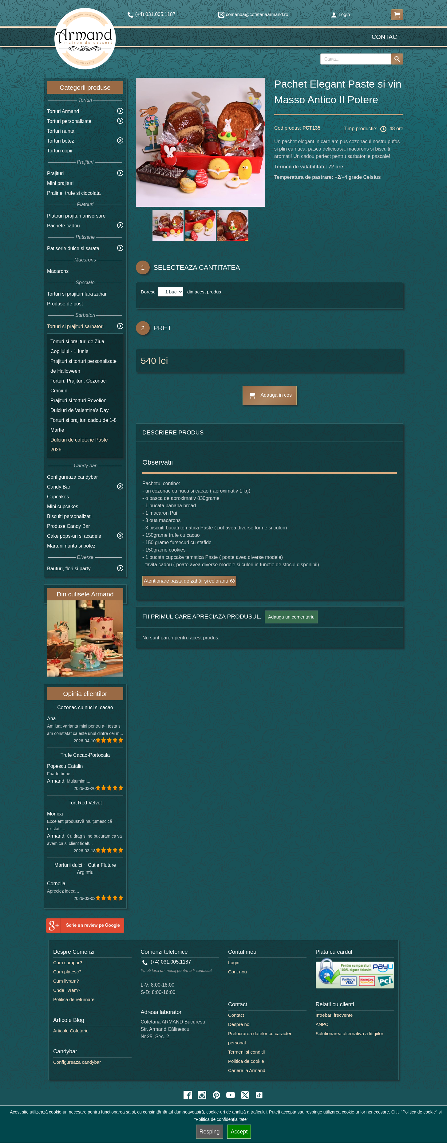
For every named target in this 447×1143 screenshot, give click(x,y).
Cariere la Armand (246, 1070)
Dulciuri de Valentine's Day (79, 410)
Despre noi (239, 1024)
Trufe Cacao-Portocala (85, 755)
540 (148, 360)
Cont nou (237, 971)
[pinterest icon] (216, 1095)
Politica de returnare (73, 999)
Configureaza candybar (72, 477)
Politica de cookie (246, 1061)
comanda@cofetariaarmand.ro (253, 14)
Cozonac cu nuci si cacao (85, 707)
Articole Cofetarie (71, 1030)
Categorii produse (85, 87)
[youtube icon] (230, 1095)
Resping (210, 1132)
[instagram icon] (202, 1095)
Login (340, 14)
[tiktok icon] (259, 1095)
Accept (239, 1132)
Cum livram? (66, 981)
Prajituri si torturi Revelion (78, 400)
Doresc (149, 291)
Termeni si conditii (246, 1052)
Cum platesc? (67, 971)
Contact (386, 36)
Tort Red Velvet (85, 802)
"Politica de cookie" (419, 1112)
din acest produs (203, 291)
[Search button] (397, 59)
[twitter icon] (245, 1095)
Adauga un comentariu (291, 616)
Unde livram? (66, 990)
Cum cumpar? (67, 962)
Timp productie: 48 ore (373, 129)
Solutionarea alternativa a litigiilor (349, 1033)
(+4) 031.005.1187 (166, 961)
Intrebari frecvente (334, 1015)
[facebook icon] (187, 1095)
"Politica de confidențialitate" (221, 1119)
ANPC (322, 1024)
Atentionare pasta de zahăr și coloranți (186, 580)
